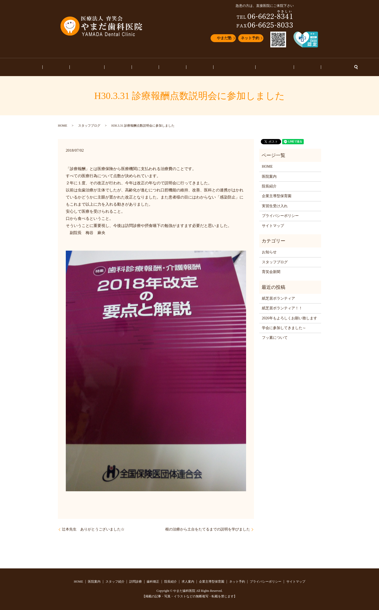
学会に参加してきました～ (284, 328)
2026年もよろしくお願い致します (289, 318)
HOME (67, 67)
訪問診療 (132, 67)
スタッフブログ (252, 67)
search (315, 67)
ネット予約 (250, 38)
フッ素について (275, 338)
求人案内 (192, 67)
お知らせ (278, 67)
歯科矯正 (152, 67)
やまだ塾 (224, 38)
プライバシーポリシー (280, 216)
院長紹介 (172, 67)
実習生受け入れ (275, 206)
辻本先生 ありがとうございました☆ (93, 529)
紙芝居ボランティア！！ (282, 308)
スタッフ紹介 (109, 67)
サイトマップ (273, 226)
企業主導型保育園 (220, 67)
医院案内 (85, 67)
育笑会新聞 (271, 272)
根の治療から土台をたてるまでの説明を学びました (207, 529)
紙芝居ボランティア (278, 298)
